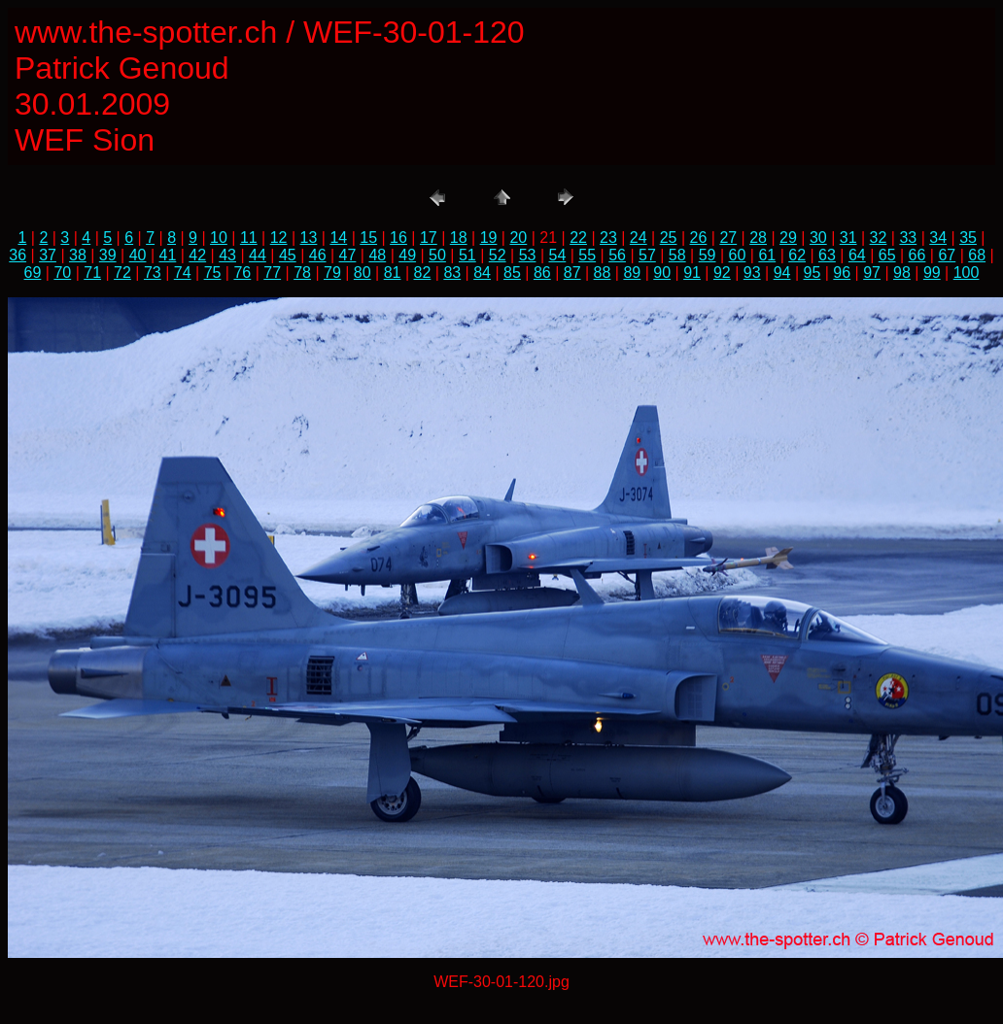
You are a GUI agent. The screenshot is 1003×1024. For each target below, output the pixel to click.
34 (938, 237)
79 (332, 272)
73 (152, 272)
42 (197, 255)
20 (518, 237)
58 (677, 255)
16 (398, 237)
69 (33, 272)
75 (213, 272)
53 (527, 255)
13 (309, 237)
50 (437, 255)
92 (722, 272)
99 (932, 272)
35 (968, 237)
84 (482, 272)
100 (966, 272)
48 (377, 255)
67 (946, 255)
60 (737, 255)
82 (423, 272)
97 (872, 272)
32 (878, 237)
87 (572, 272)
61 (767, 255)
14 (338, 237)
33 (908, 237)
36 (17, 255)
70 (62, 272)
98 (902, 272)
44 (257, 255)
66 (917, 255)
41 (168, 255)
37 (47, 255)
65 (887, 255)
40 (138, 255)
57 (647, 255)
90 (662, 272)
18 (458, 237)
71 (92, 272)
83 (452, 272)
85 (512, 272)
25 (668, 237)
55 (587, 255)
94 (782, 272)
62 (797, 255)
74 (182, 272)
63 (827, 255)
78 (302, 272)
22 (578, 237)
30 (818, 237)
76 (242, 272)
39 (108, 255)
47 (348, 255)
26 (699, 237)
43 (227, 255)
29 (788, 237)
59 (707, 255)
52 (497, 255)
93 (752, 272)
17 (428, 237)
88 (602, 272)
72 (122, 272)
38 (77, 255)
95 (812, 272)
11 (249, 237)
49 (407, 255)
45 (287, 255)
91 (692, 272)
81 (392, 272)
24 (638, 237)
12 (279, 237)
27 (728, 237)
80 (362, 272)
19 (489, 237)
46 (318, 255)
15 (368, 237)
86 (542, 272)
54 (557, 255)
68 (977, 255)
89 (631, 272)
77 (272, 272)
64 (857, 255)
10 (218, 237)
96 (841, 272)
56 (617, 255)
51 (467, 255)
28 (758, 237)
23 (608, 237)
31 (848, 237)
